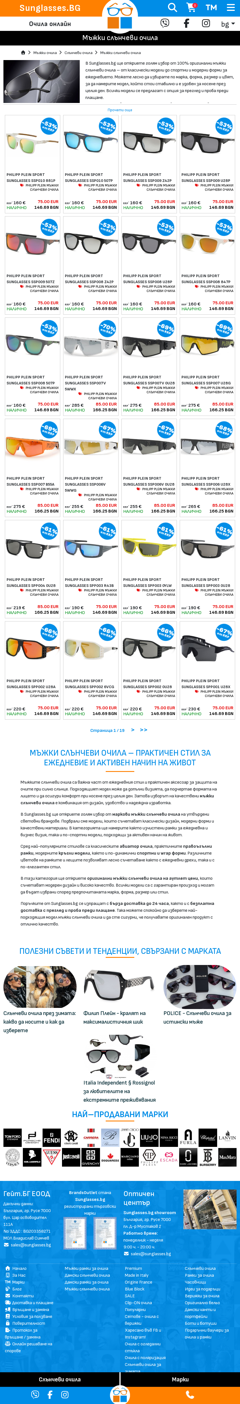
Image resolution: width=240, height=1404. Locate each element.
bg (225, 24)
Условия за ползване (28, 1316)
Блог (13, 1289)
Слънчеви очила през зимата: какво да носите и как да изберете (39, 1022)
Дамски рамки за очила (87, 1282)
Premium (133, 1268)
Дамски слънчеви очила (87, 1275)
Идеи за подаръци (202, 1289)
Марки (15, 1282)
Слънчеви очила (79, 52)
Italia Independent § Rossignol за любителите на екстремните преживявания (119, 1091)
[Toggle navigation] (231, 8)
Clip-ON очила (138, 1303)
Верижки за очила (202, 1296)
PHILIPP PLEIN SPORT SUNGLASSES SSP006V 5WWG (85, 484)
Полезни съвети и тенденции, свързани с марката (120, 951)
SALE (130, 1296)
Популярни (135, 1309)
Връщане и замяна (27, 1309)
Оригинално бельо (202, 1303)
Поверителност (25, 1323)
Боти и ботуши (201, 1323)
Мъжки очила (45, 52)
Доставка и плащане (29, 1303)
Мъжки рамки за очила (86, 1268)
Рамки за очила (199, 1275)
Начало (16, 1268)
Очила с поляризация (145, 1358)
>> (144, 730)
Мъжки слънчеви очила (120, 52)
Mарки (180, 1379)
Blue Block (134, 1289)
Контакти (19, 1296)
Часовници (195, 1282)
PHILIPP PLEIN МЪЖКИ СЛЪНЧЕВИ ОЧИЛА (39, 187)
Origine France (138, 1282)
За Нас (15, 1275)
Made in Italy (137, 1275)
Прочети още (120, 110)
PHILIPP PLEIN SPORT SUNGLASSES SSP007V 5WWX (85, 383)
